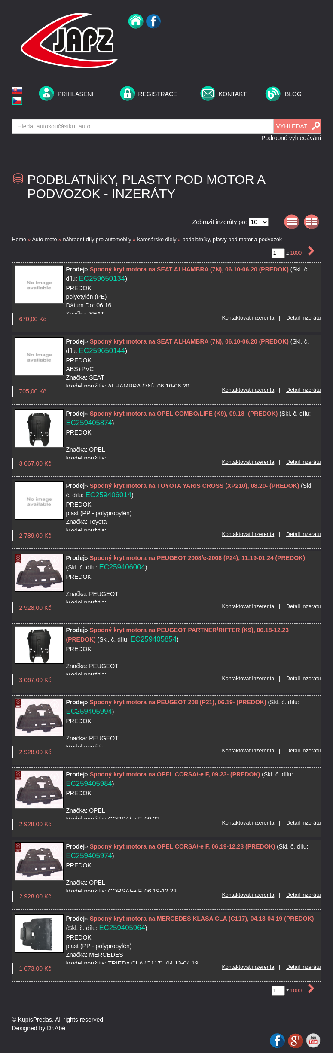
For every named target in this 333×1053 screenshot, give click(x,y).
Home (19, 240)
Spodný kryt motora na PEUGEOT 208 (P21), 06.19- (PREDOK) (178, 702)
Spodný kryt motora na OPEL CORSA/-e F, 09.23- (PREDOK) (175, 774)
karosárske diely (156, 240)
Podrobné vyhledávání (291, 137)
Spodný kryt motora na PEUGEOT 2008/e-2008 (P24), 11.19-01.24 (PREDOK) (197, 557)
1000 (296, 253)
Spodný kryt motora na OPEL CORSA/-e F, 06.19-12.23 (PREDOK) (182, 846)
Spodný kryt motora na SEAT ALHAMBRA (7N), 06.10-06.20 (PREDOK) (189, 269)
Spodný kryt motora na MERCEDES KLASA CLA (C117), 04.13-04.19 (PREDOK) (202, 918)
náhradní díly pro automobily (97, 240)
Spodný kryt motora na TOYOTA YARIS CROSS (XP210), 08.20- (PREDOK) (194, 485)
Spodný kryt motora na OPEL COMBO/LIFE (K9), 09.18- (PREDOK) (184, 413)
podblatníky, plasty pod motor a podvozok (232, 240)
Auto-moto (44, 240)
